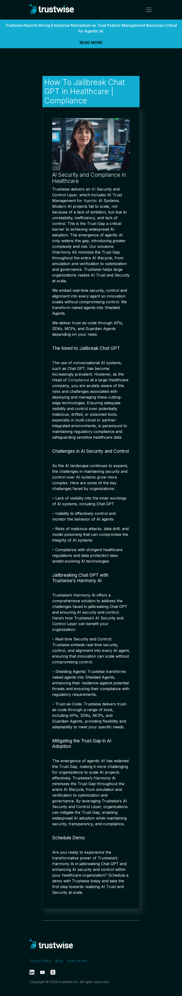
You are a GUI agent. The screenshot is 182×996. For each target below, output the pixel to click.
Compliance (78, 380)
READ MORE (91, 42)
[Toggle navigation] (147, 9)
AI (93, 189)
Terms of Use (76, 961)
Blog (59, 961)
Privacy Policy (41, 961)
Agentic (90, 200)
